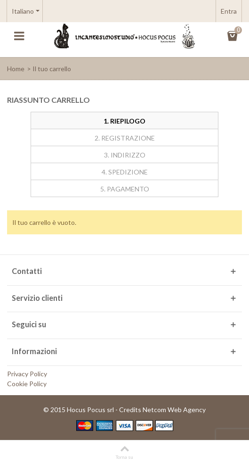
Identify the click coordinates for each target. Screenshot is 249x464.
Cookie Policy (27, 384)
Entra (229, 11)
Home (15, 69)
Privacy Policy (27, 374)
